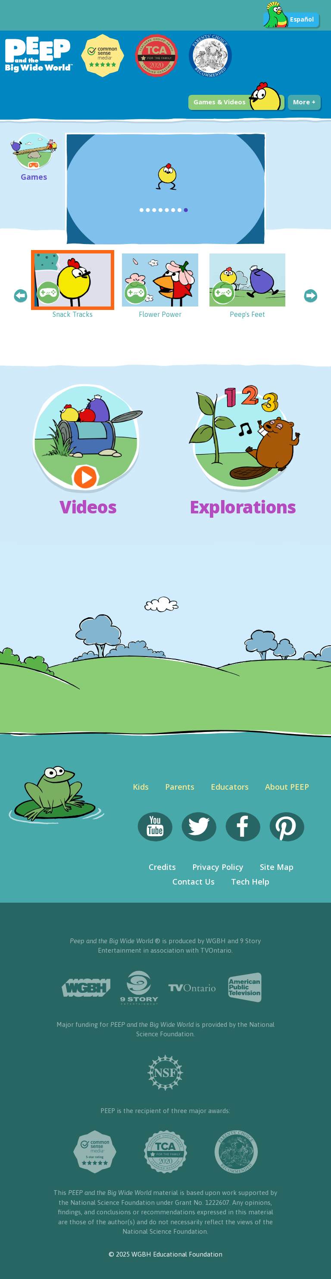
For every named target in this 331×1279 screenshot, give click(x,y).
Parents (179, 787)
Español (288, 20)
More (304, 101)
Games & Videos (237, 102)
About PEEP (287, 787)
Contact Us (193, 881)
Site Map (277, 867)
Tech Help (250, 881)
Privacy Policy (218, 867)
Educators (230, 787)
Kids (141, 787)
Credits (162, 867)
